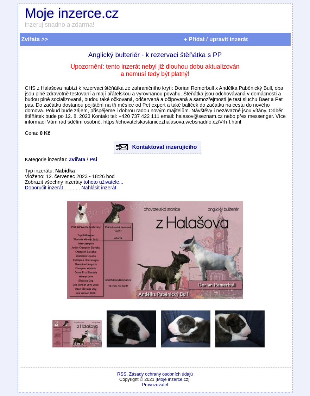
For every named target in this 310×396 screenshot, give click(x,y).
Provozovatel (155, 384)
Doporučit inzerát (44, 187)
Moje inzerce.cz (72, 13)
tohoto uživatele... (104, 182)
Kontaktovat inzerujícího (164, 147)
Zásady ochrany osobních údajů (161, 374)
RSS (121, 374)
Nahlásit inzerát (98, 187)
